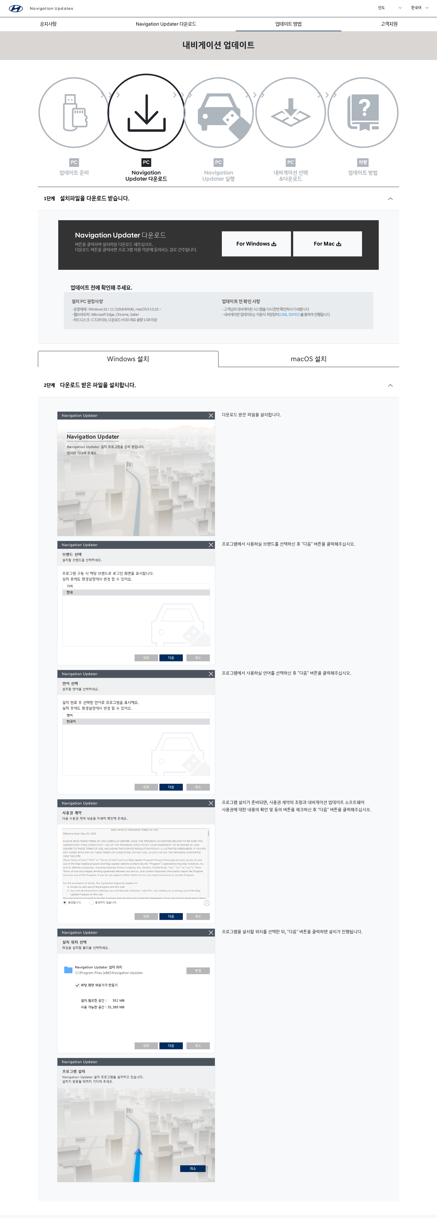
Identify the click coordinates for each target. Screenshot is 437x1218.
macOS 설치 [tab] (309, 325)
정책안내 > (394, 1199)
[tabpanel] (218, 765)
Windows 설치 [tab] (128, 325)
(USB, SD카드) (289, 280)
